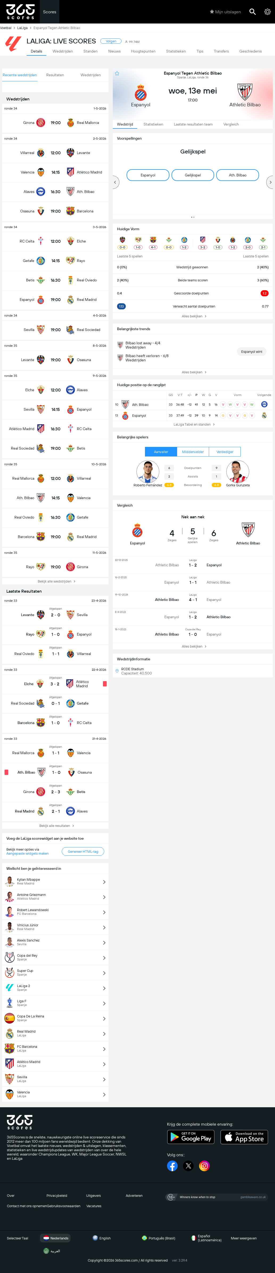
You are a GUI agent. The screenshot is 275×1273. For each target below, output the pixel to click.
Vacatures (93, 1206)
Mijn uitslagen (225, 12)
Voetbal (8, 27)
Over (10, 1196)
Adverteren (134, 1196)
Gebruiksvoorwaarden (63, 1206)
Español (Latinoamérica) (205, 1238)
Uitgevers (93, 1196)
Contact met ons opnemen (27, 1206)
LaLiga (25, 27)
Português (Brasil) (157, 1238)
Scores (49, 11)
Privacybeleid (57, 1196)
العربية (51, 1251)
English (101, 1238)
